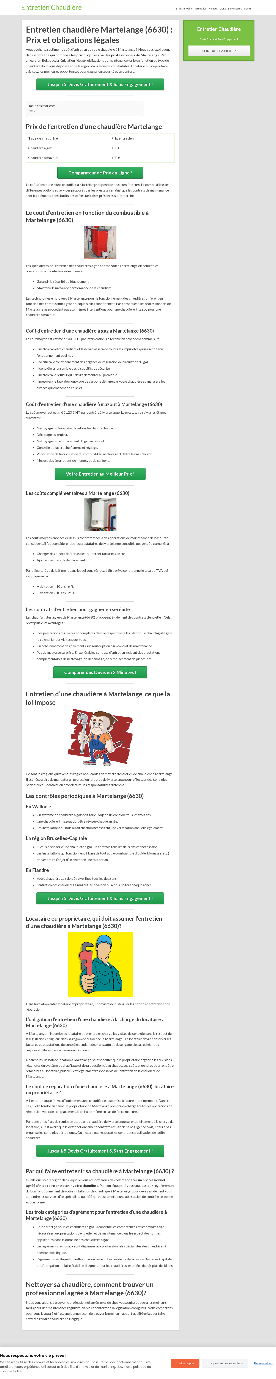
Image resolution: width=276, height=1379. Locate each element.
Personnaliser (263, 1363)
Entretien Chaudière (51, 7)
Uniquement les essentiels (225, 1363)
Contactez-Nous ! (219, 51)
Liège (223, 8)
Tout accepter (185, 1363)
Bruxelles (201, 8)
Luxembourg (235, 8)
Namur (248, 8)
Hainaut (213, 8)
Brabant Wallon (184, 8)
